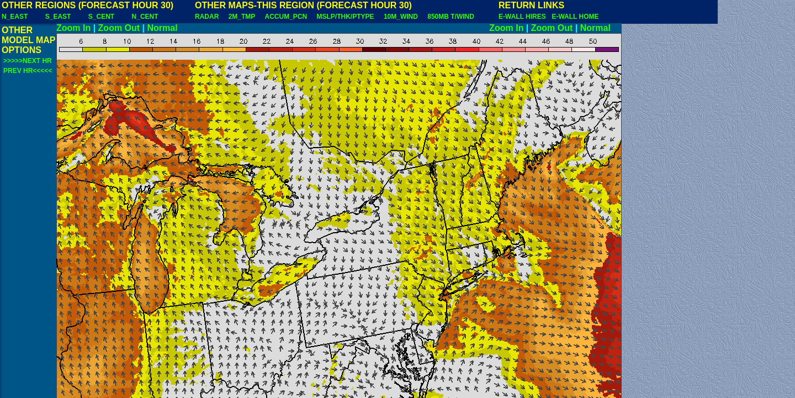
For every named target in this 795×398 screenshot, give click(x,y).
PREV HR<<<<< (27, 71)
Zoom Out (119, 28)
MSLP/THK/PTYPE (345, 16)
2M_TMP (242, 16)
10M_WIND (401, 16)
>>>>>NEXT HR (27, 61)
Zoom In (73, 28)
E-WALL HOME (575, 16)
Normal (162, 28)
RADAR (207, 16)
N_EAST (15, 16)
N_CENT (145, 16)
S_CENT (101, 16)
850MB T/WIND (450, 16)
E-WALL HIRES (524, 16)
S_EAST (58, 16)
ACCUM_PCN (286, 16)
